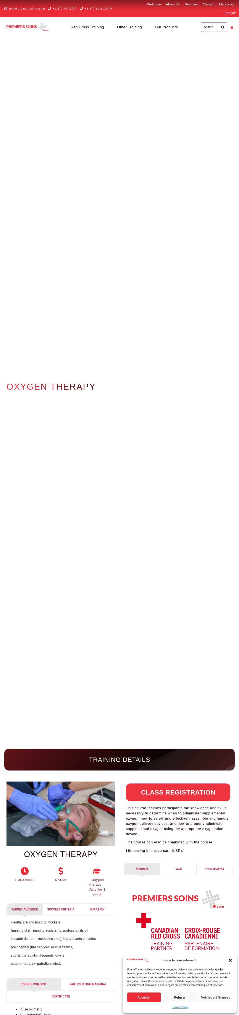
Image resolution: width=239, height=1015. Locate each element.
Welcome (154, 4)
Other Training (129, 27)
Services (191, 4)
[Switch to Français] (230, 13)
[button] (230, 960)
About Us (173, 4)
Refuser (179, 997)
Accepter (143, 997)
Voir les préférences (215, 997)
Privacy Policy (180, 1007)
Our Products (166, 27)
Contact (209, 4)
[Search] (222, 27)
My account (228, 4)
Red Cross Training (87, 27)
